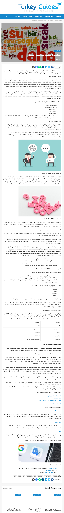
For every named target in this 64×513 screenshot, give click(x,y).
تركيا (24, 476)
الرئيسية (58, 16)
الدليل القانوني (27, 16)
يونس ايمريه (47, 470)
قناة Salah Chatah (56, 398)
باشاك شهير (29, 476)
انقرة (35, 476)
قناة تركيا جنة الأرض (55, 404)
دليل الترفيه (38, 16)
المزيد (18, 16)
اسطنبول (55, 476)
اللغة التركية (40, 476)
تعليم (19, 476)
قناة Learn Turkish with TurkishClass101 (50, 400)
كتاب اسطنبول (53, 468)
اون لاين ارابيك (49, 472)
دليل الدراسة (57, 50)
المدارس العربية (36, 495)
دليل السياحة (49, 16)
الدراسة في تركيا (47, 476)
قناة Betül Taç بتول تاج (54, 396)
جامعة (15, 476)
